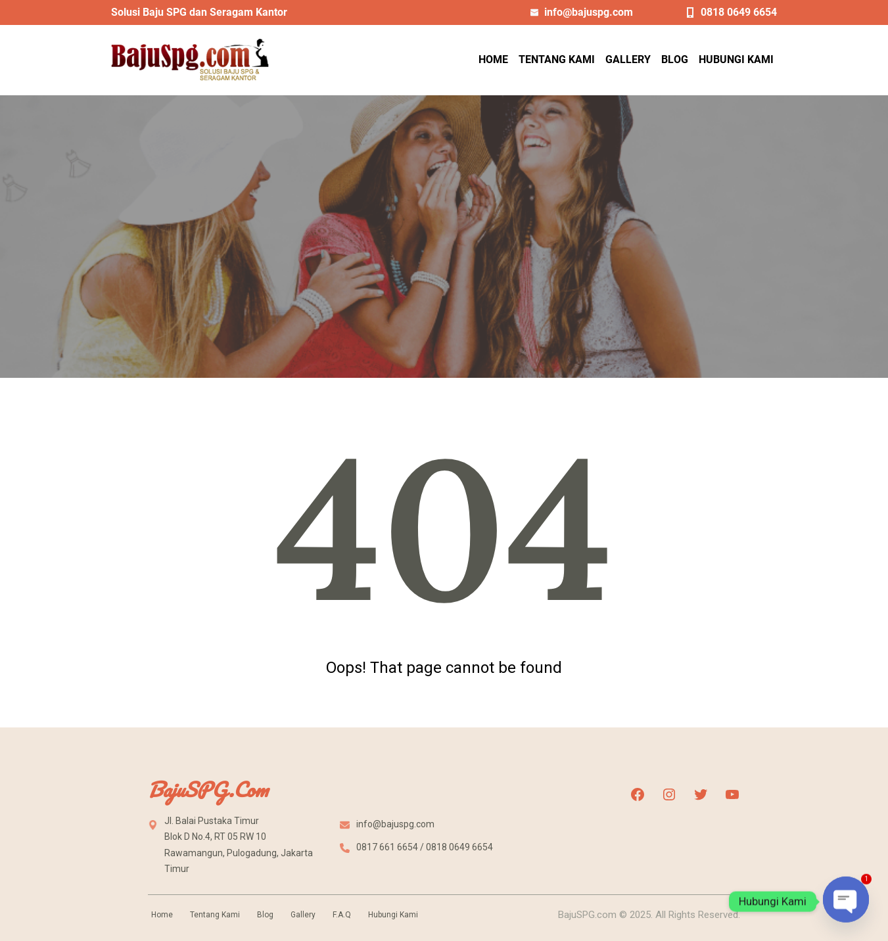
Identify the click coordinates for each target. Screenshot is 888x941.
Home (162, 914)
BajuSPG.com (208, 789)
